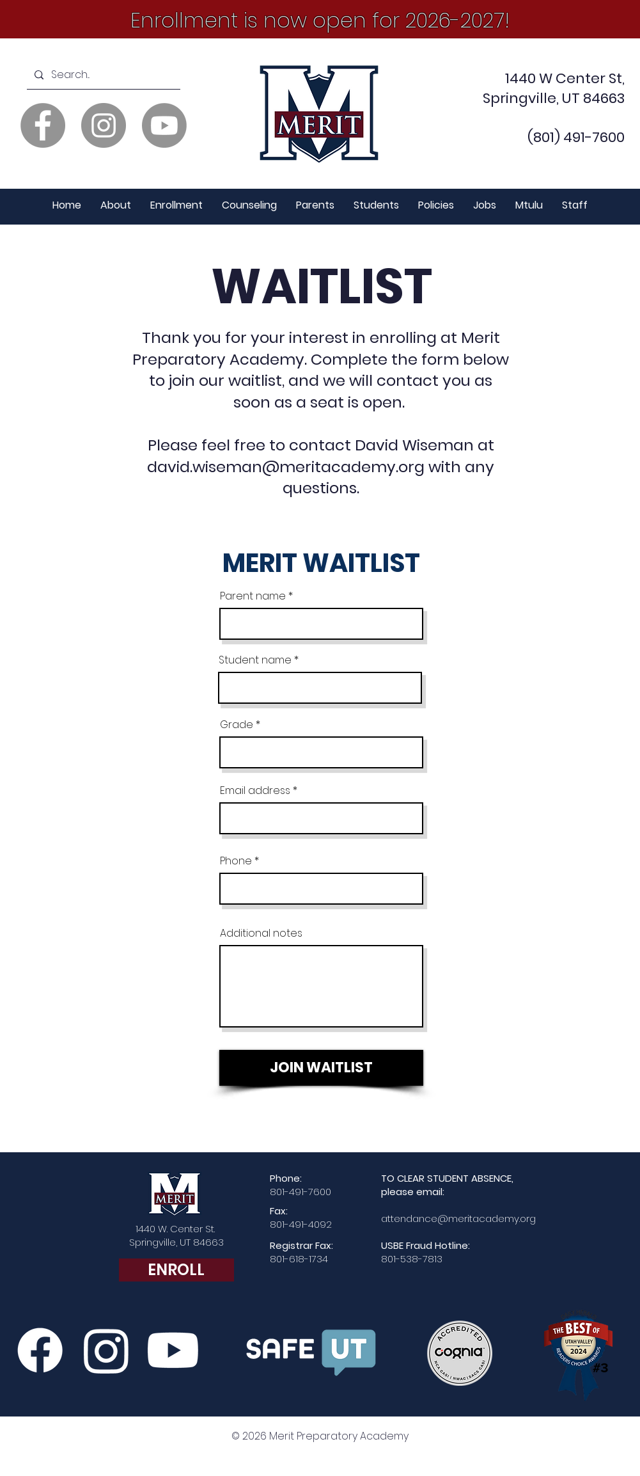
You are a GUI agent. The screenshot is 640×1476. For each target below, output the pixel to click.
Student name (255, 660)
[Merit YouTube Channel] (173, 1350)
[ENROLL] (176, 1270)
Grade (236, 725)
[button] (116, 205)
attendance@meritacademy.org (458, 1218)
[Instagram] (103, 125)
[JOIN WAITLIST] (321, 1068)
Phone (236, 861)
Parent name (253, 596)
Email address (255, 791)
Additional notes (261, 933)
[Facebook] (42, 125)
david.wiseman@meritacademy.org (286, 466)
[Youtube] (164, 125)
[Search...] (102, 75)
